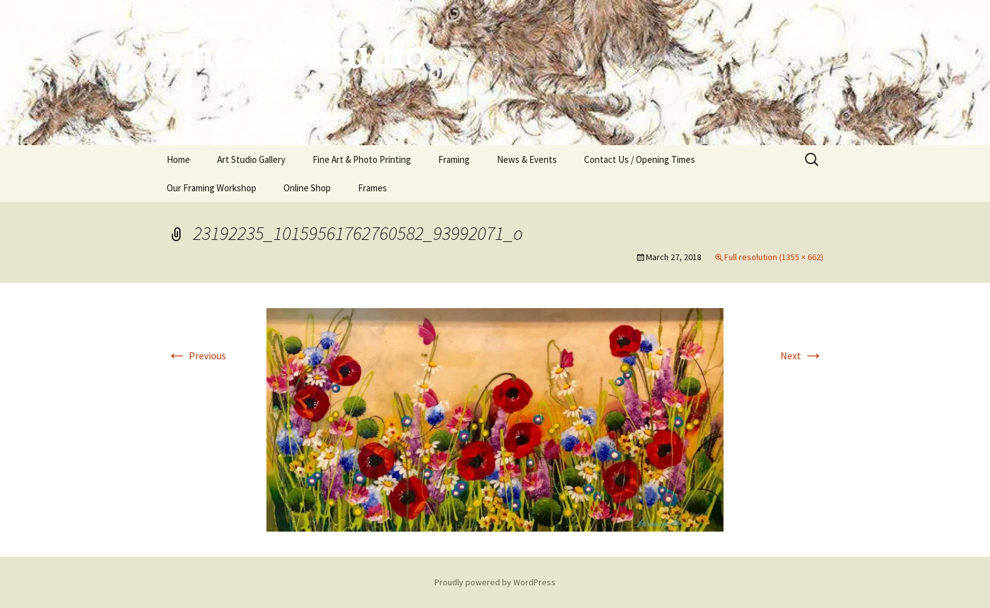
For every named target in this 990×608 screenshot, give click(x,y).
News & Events (527, 159)
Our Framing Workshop (211, 188)
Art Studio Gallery (251, 159)
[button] (495, 420)
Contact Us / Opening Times (639, 159)
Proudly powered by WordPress (495, 582)
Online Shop (307, 188)
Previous (196, 355)
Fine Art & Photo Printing (362, 159)
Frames (372, 188)
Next (801, 355)
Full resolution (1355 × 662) (773, 257)
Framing (454, 159)
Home (178, 159)
